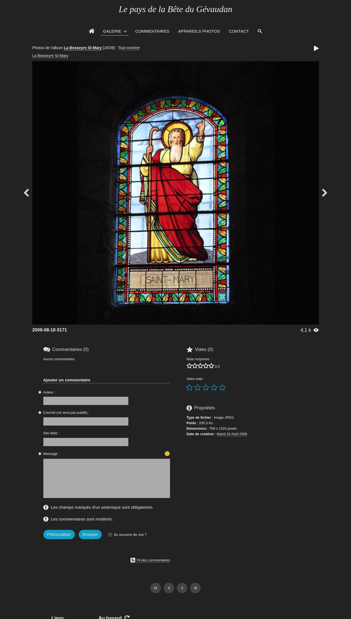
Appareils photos (199, 31)
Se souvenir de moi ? (130, 535)
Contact (239, 31)
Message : (51, 454)
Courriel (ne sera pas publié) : (66, 412)
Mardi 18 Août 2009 (232, 434)
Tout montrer (129, 48)
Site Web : (51, 433)
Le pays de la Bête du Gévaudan (175, 9)
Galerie (112, 31)
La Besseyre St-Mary (83, 48)
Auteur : (49, 392)
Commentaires (152, 31)
